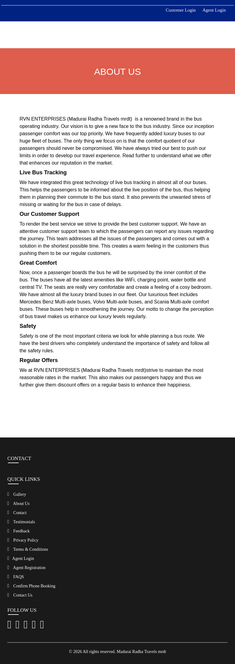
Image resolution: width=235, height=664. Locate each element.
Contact (17, 512)
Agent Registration (26, 567)
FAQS (15, 576)
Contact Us (19, 595)
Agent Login (214, 10)
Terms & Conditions (27, 549)
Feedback (18, 530)
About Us (18, 503)
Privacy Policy (22, 540)
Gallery (16, 494)
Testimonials (21, 521)
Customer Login (181, 10)
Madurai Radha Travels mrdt (141, 651)
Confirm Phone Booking (31, 585)
